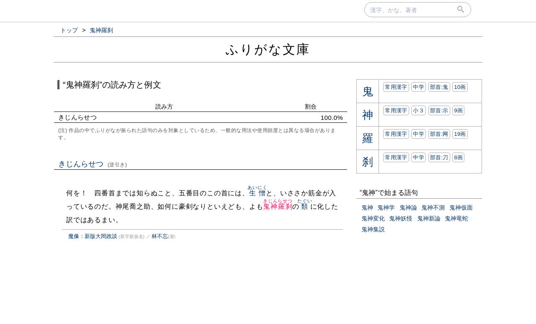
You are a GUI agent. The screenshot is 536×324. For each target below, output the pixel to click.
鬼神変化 (373, 218)
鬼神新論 (429, 218)
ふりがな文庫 (268, 49)
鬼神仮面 (461, 207)
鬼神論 (408, 207)
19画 (460, 134)
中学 (418, 87)
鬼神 (367, 207)
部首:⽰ (439, 110)
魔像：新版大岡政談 (92, 236)
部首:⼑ (439, 157)
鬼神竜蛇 (456, 218)
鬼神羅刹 (278, 206)
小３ (418, 110)
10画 (460, 87)
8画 (458, 157)
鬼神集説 (373, 229)
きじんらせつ (92, 164)
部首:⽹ (439, 134)
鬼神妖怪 (400, 218)
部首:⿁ (439, 87)
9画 (458, 110)
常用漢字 (396, 87)
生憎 (257, 193)
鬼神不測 (433, 207)
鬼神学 (386, 207)
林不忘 (160, 236)
